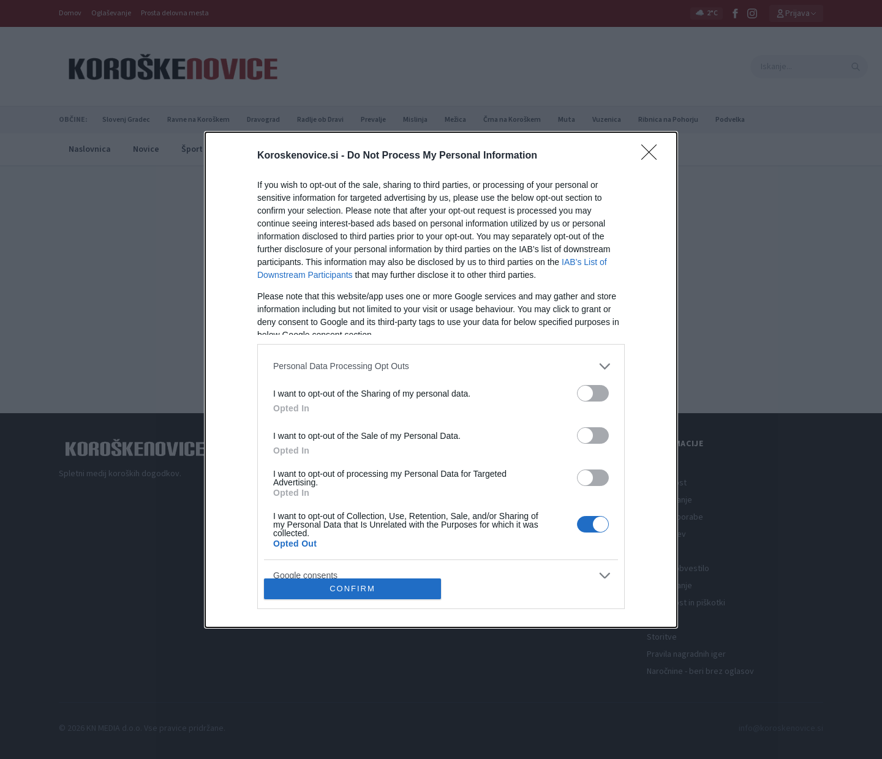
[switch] (593, 393)
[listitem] (441, 366)
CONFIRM (352, 588)
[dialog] (441, 379)
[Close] (653, 156)
